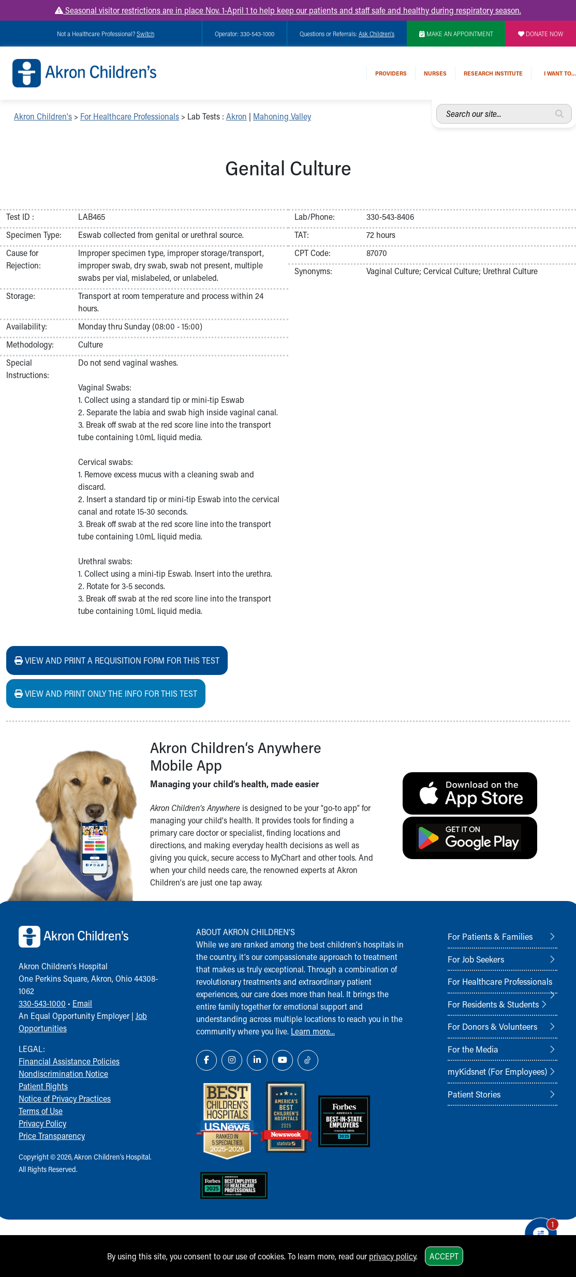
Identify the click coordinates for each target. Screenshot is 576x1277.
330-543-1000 (42, 1003)
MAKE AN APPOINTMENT (456, 33)
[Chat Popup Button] (538, 1231)
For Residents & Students (493, 1004)
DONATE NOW (541, 33)
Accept (444, 1256)
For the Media (473, 1049)
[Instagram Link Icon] (231, 1060)
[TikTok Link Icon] (308, 1060)
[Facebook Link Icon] (206, 1060)
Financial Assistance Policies (69, 1061)
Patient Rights (43, 1085)
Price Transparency (52, 1135)
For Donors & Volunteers (492, 1026)
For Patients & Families (490, 936)
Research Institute (493, 73)
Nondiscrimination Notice (63, 1073)
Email (82, 1003)
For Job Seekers (476, 959)
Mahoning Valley (282, 116)
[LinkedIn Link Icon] (257, 1060)
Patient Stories (474, 1094)
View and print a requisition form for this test (116, 660)
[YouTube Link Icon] (282, 1060)
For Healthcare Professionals (129, 116)
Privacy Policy (42, 1123)
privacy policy (392, 1256)
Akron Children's (43, 116)
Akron (236, 116)
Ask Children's (376, 33)
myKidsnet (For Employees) (497, 1071)
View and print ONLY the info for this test (105, 693)
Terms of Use (41, 1110)
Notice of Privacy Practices (65, 1098)
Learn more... (313, 1031)
